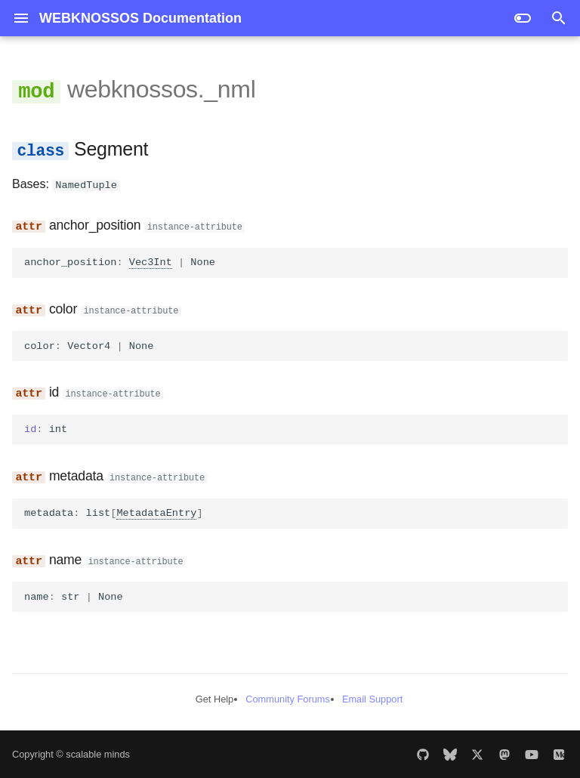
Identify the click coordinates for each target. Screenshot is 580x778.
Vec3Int (150, 262)
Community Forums (287, 698)
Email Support (372, 698)
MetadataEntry (156, 512)
